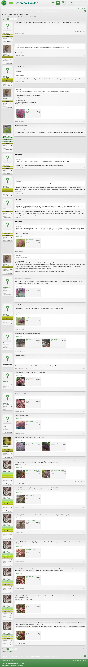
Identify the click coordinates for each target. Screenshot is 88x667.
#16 (84, 412)
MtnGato (5, 343)
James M (5, 425)
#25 (84, 647)
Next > (15, 19)
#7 (84, 196)
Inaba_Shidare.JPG (30, 422)
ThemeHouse (21, 665)
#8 (84, 218)
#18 (84, 458)
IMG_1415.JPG (29, 340)
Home (80, 662)
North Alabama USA (8, 218)
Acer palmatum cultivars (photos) (15, 16)
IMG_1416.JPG (54, 340)
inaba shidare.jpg (29, 400)
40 (11, 385)
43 (11, 346)
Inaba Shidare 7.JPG (30, 318)
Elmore (4, 209)
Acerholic (5, 471)
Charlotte (10, 349)
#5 (84, 151)
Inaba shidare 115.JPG (30, 634)
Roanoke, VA (9, 41)
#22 (84, 566)
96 (11, 454)
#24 (84, 620)
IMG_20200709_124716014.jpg (57, 471)
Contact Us (73, 662)
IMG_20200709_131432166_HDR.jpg (34, 471)
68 (11, 38)
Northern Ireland (9, 63)
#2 (84, 63)
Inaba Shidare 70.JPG (30, 522)
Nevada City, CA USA (8, 295)
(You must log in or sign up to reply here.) (77, 650)
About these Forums (81, 4)
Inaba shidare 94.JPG (30, 578)
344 (11, 214)
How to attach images (20, 129)
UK (11, 388)
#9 (84, 252)
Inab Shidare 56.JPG (30, 496)
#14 (84, 369)
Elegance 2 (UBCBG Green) (7, 662)
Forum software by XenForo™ (13, 664)
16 (11, 429)
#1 (84, 41)
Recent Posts (6, 8)
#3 (84, 85)
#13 (84, 352)
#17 (84, 434)
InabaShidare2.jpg (29, 444)
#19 (84, 485)
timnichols (5, 447)
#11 (84, 301)
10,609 (10, 145)
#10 (84, 275)
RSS (85, 662)
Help (78, 662)
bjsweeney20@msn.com (7, 366)
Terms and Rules (82, 664)
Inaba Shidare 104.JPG (31, 606)
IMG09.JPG (28, 290)
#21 (84, 539)
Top (83, 662)
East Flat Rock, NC (8, 458)
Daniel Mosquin (7, 135)
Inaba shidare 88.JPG (30, 550)
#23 (84, 593)
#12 (84, 330)
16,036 (10, 480)
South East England (8, 433)
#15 (84, 390)
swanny (28, 16)
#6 (84, 173)
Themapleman (6, 288)
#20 (84, 512)
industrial (5, 382)
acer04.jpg (28, 110)
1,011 (11, 59)
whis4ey (5, 54)
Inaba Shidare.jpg (29, 240)
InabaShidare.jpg (54, 444)
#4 (84, 122)
